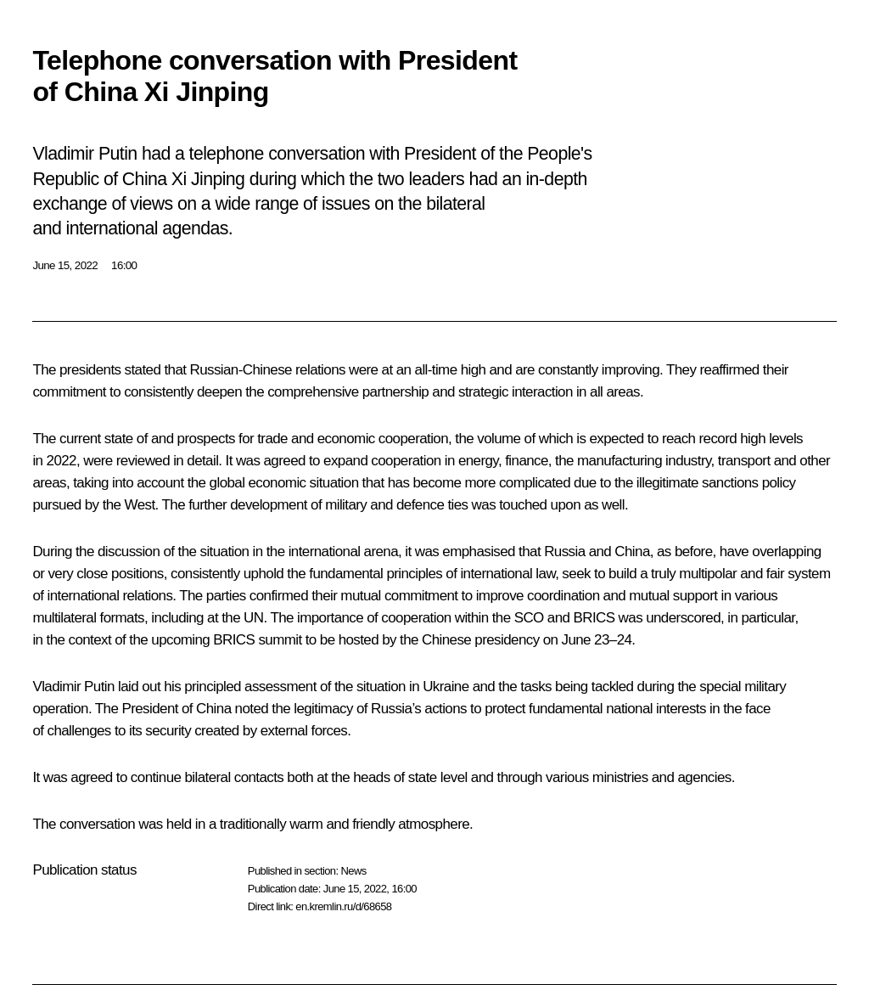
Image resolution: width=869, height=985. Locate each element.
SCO (529, 618)
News (353, 870)
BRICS (594, 618)
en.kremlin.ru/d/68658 (343, 906)
